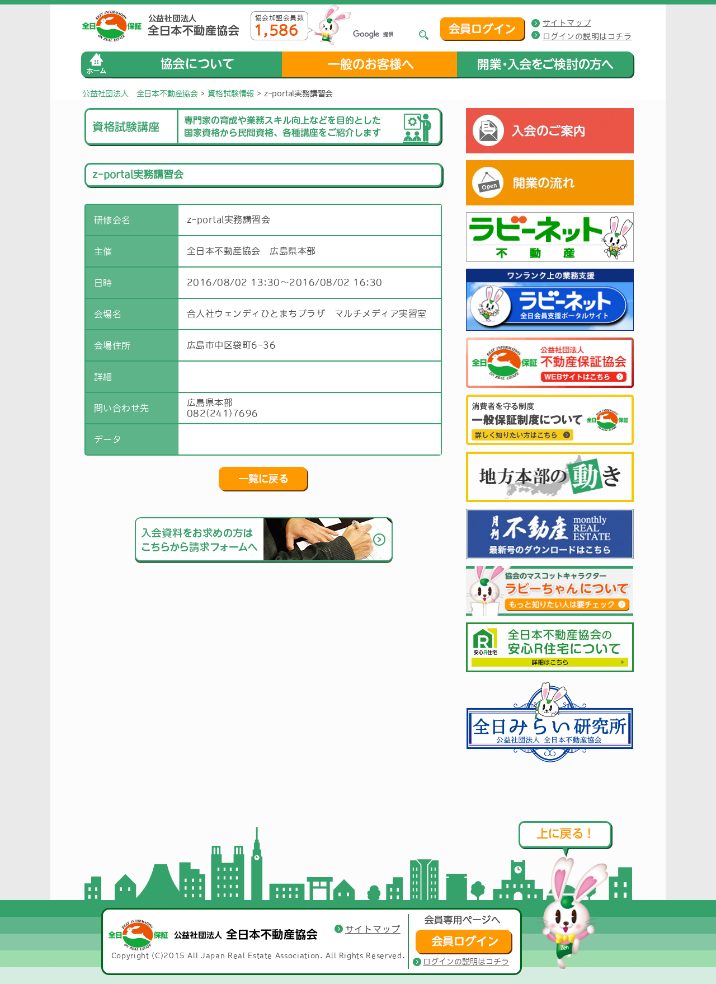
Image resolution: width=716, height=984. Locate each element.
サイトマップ (567, 23)
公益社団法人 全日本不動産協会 (140, 93)
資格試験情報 (231, 93)
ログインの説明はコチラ (587, 36)
